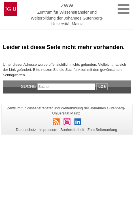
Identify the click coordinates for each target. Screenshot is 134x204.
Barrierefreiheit (72, 130)
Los (102, 86)
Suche (28, 86)
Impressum (48, 130)
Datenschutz (26, 130)
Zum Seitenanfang (102, 130)
